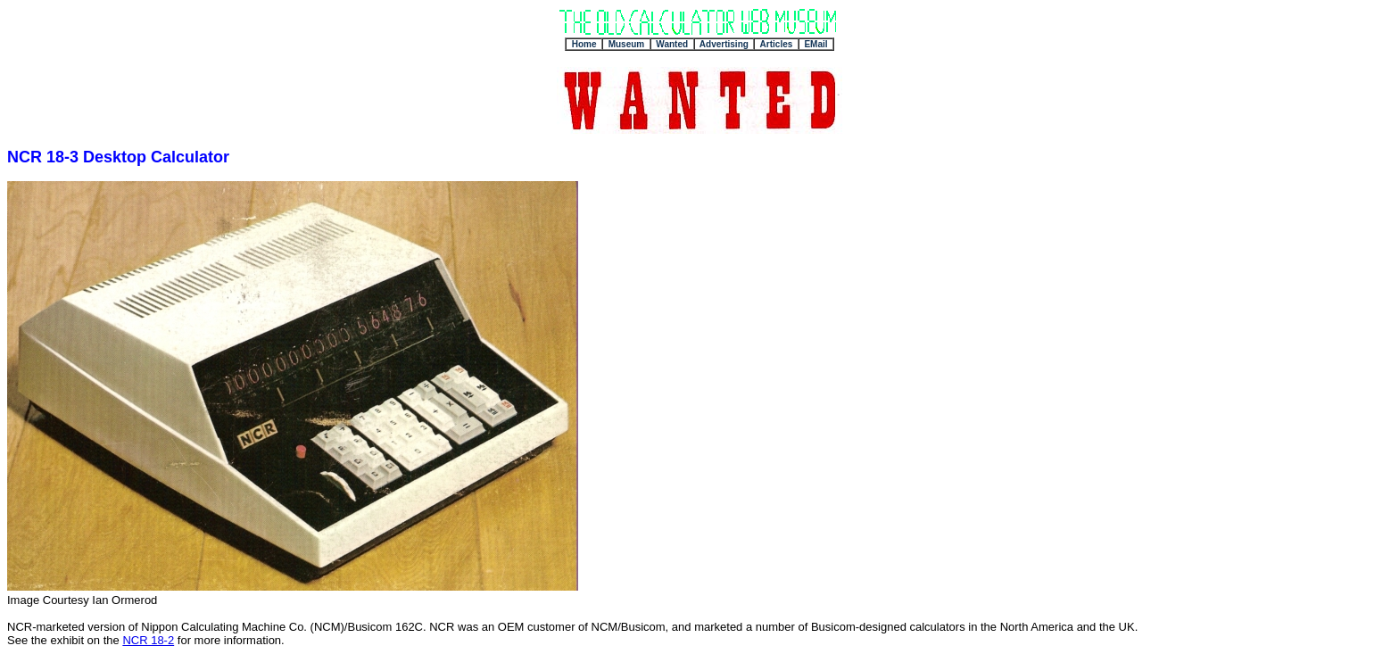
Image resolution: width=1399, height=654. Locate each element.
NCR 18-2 (148, 640)
